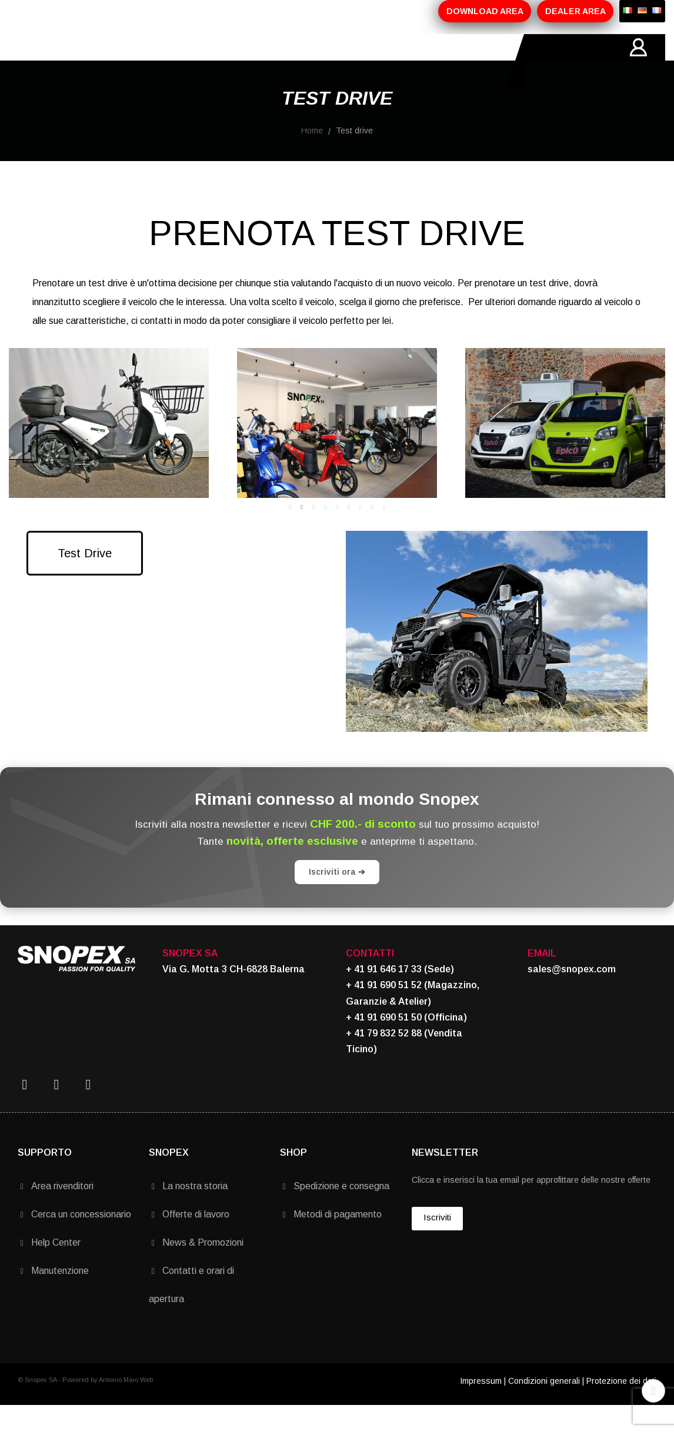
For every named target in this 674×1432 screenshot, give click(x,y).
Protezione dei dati (621, 1407)
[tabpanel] (323, 449)
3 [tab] (313, 534)
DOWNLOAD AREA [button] (484, 11)
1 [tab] (290, 534)
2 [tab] (302, 534)
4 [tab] (325, 534)
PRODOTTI (192, 60)
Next (647, 450)
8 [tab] (372, 534)
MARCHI (333, 60)
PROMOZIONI (266, 60)
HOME (73, 60)
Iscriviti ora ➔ (337, 898)
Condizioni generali (544, 1407)
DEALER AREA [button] (575, 11)
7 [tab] (360, 534)
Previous (26, 450)
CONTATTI (394, 60)
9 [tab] (384, 534)
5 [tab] (337, 534)
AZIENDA (127, 60)
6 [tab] (349, 534)
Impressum (481, 1407)
